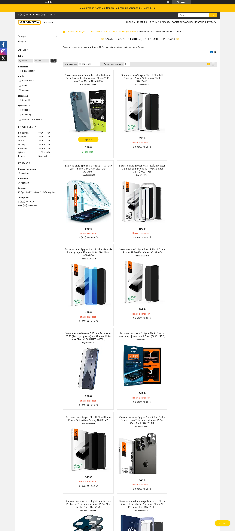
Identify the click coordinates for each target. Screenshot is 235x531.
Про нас (154, 22)
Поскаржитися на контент (109, 528)
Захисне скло (93, 32)
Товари (141, 22)
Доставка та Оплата (182, 22)
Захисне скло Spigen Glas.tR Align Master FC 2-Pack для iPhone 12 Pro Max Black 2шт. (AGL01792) (87, 168)
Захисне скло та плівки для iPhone (119, 32)
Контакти (165, 22)
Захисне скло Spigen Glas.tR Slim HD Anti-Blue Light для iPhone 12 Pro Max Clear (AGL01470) (140, 168)
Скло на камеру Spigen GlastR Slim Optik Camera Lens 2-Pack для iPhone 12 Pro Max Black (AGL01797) (87, 339)
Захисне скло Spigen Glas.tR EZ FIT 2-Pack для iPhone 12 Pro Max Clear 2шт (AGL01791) (192, 78)
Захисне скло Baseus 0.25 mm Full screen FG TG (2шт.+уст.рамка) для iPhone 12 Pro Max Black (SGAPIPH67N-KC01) (87, 254)
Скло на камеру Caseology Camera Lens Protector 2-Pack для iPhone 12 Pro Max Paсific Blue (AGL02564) (140, 339)
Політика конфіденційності (133, 528)
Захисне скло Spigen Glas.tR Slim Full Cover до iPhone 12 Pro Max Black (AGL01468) (140, 78)
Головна (130, 22)
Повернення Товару (205, 22)
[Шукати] (213, 15)
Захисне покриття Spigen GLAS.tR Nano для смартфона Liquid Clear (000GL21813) (140, 252)
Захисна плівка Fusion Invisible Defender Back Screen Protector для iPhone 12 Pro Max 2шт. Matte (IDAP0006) (87, 78)
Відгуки (22, 41)
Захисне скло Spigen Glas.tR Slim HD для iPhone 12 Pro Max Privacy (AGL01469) (192, 251)
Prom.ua (131, 525)
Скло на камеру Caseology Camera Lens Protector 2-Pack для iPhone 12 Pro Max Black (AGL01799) (87, 423)
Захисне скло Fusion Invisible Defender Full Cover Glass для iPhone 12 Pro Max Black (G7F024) (140, 423)
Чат (223, 523)
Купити (87, 139)
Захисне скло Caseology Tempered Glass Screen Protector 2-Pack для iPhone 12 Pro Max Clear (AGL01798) (192, 339)
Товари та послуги (76, 32)
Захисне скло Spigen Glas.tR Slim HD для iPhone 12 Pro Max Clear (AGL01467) (192, 167)
